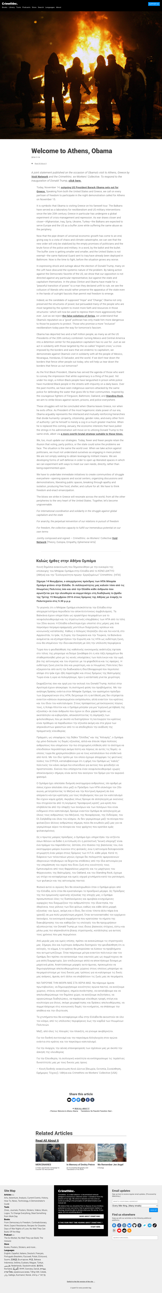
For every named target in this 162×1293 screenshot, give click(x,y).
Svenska (29, 1269)
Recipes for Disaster (36, 1225)
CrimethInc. (10, 3)
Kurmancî (20, 1275)
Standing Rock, (115, 396)
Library (12, 7)
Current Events (33, 1198)
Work (6, 1225)
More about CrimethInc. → (91, 1216)
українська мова (21, 1272)
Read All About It (40, 164)
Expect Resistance (18, 1225)
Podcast (8, 1235)
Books (4, 7)
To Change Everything (20, 1213)
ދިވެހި (5, 1275)
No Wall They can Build (28, 1238)
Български (23, 1259)
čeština (17, 1262)
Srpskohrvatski (29, 1265)
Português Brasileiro (13, 1256)
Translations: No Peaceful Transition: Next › (96, 1111)
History (44, 1198)
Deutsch (31, 1253)
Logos (7, 1213)
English (7, 1253)
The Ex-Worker (10, 1238)
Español (15, 1253)
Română (8, 1269)
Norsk (28, 1275)
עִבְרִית (43, 1269)
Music (44, 1210)
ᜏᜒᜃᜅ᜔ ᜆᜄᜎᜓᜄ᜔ (39, 1275)
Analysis (22, 1198)
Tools (18, 7)
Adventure (13, 1198)
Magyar (32, 1262)
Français (39, 1253)
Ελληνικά (42, 1256)
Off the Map (15, 1232)
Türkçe (40, 1262)
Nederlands (16, 1265)
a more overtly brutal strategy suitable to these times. (92, 434)
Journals (14, 1210)
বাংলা (21, 1269)
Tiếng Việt (34, 1272)
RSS (13, 1195)
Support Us (154, 4)
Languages (50, 7)
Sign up (153, 1210)
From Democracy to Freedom (17, 1222)
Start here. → (97, 1227)
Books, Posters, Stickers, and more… (20, 1247)
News (14, 1201)
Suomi (7, 1259)
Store (34, 7)
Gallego (11, 1275)
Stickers (30, 1210)
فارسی (7, 1265)
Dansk (36, 1269)
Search (41, 7)
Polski (34, 1256)
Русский (27, 1256)
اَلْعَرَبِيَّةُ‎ (15, 1269)
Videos (38, 1210)
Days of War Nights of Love (16, 1228)
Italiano (23, 1253)
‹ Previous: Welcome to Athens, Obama (64, 1111)
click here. (75, 180)
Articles (7, 1194)
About (58, 7)
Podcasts (26, 7)
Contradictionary (39, 1222)
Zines (6, 1210)
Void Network (39, 176)
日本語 (14, 1259)
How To (7, 1201)
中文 (31, 1259)
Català (43, 1272)
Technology (23, 1201)
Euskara (25, 1262)
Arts (6, 1198)
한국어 (40, 1265)
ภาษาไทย (8, 1272)
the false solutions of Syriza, (78, 315)
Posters (22, 1210)
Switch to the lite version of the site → (81, 1282)
